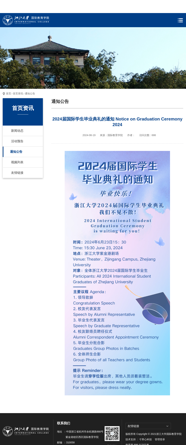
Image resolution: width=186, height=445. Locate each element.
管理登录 (160, 426)
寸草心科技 (145, 426)
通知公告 (30, 80)
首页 (8, 80)
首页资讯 (18, 80)
